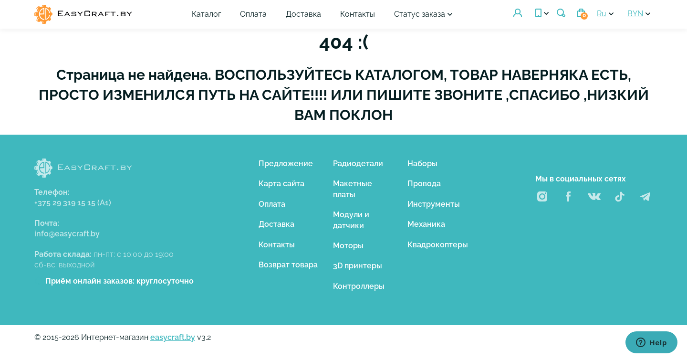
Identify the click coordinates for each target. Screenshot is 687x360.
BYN (635, 13)
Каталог (206, 14)
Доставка (303, 14)
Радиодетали (358, 163)
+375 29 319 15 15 (72, 202)
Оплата (253, 14)
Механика (426, 224)
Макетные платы (352, 189)
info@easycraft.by (67, 233)
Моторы (348, 245)
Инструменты (433, 204)
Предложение (286, 163)
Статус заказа (419, 14)
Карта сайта (281, 183)
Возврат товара (288, 264)
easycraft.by (172, 337)
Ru (601, 13)
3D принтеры (357, 265)
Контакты (357, 14)
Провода (424, 183)
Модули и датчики (351, 220)
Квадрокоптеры (437, 244)
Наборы (422, 163)
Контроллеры (359, 286)
